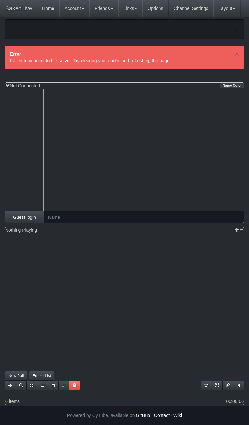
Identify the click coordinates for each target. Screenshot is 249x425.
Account (74, 8)
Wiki (177, 415)
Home (48, 8)
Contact (162, 415)
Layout (227, 8)
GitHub (143, 415)
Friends (104, 8)
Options (155, 8)
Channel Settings (191, 8)
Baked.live (18, 8)
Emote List (41, 376)
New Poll (16, 376)
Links (130, 8)
